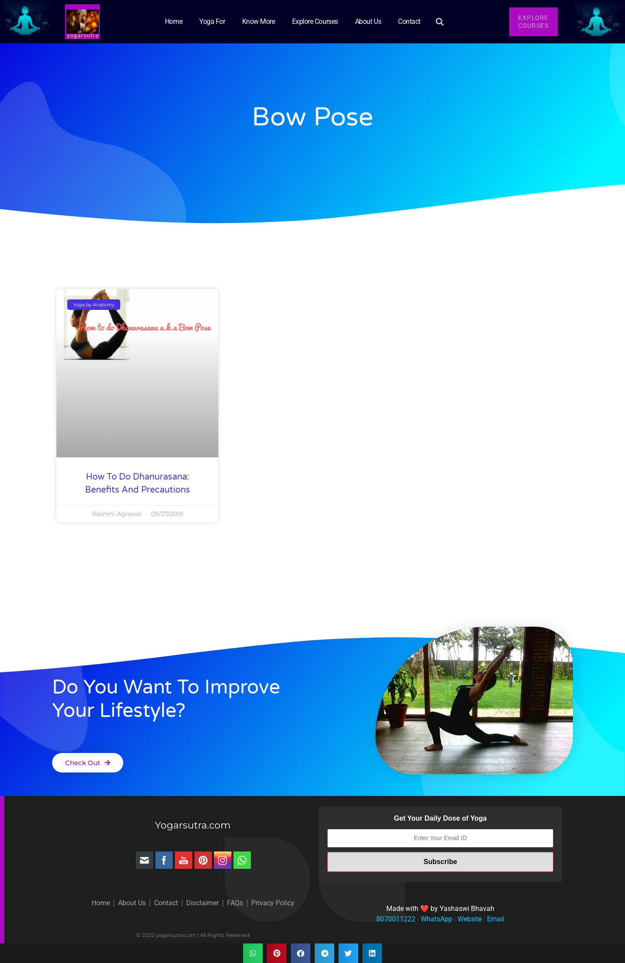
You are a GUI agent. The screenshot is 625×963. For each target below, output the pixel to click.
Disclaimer (202, 903)
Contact (409, 21)
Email (494, 919)
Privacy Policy (272, 903)
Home (173, 21)
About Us (368, 21)
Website (469, 919)
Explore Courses (315, 21)
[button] (439, 22)
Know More (258, 21)
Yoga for (212, 21)
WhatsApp (435, 919)
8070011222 (395, 919)
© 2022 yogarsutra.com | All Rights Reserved (193, 935)
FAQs (235, 903)
